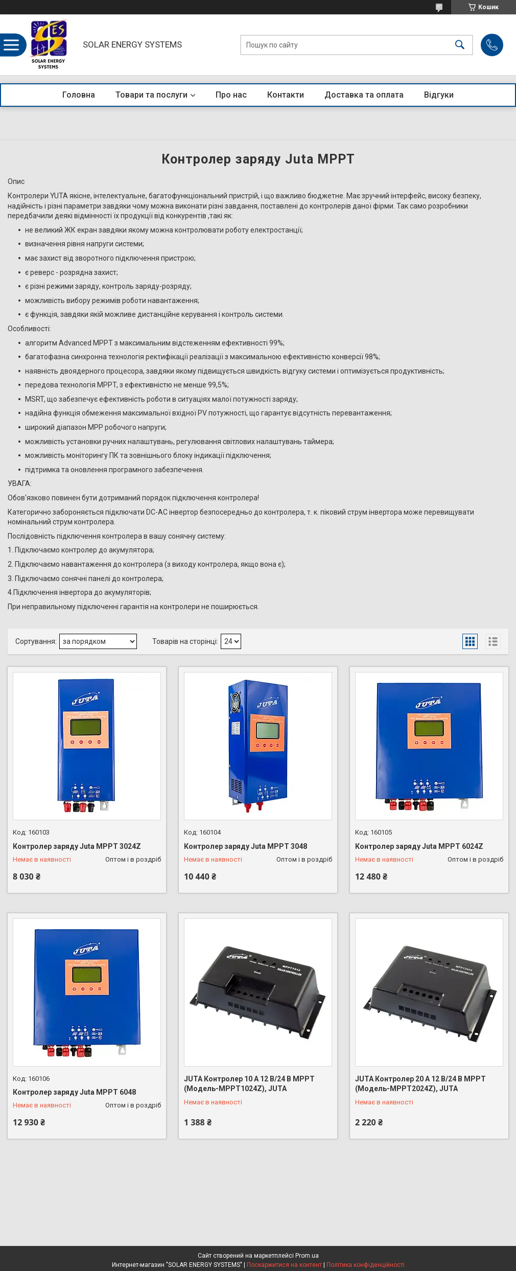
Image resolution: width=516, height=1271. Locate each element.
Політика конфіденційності (365, 1264)
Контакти (285, 95)
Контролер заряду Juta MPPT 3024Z (77, 846)
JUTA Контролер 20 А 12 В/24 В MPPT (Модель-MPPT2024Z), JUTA (420, 1084)
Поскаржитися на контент (284, 1264)
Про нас (231, 95)
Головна (78, 95)
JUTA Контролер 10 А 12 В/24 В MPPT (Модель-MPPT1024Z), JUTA (249, 1084)
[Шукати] (460, 44)
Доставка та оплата (364, 95)
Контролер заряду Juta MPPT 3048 (245, 846)
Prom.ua (307, 1255)
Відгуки (439, 95)
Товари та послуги (151, 95)
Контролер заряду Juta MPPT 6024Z (419, 846)
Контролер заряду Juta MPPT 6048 (74, 1092)
